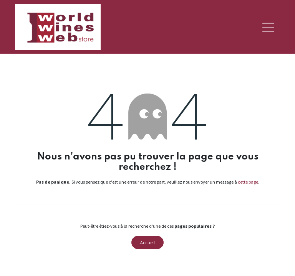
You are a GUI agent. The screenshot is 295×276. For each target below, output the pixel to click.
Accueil (147, 242)
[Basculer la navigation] (268, 27)
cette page (248, 182)
